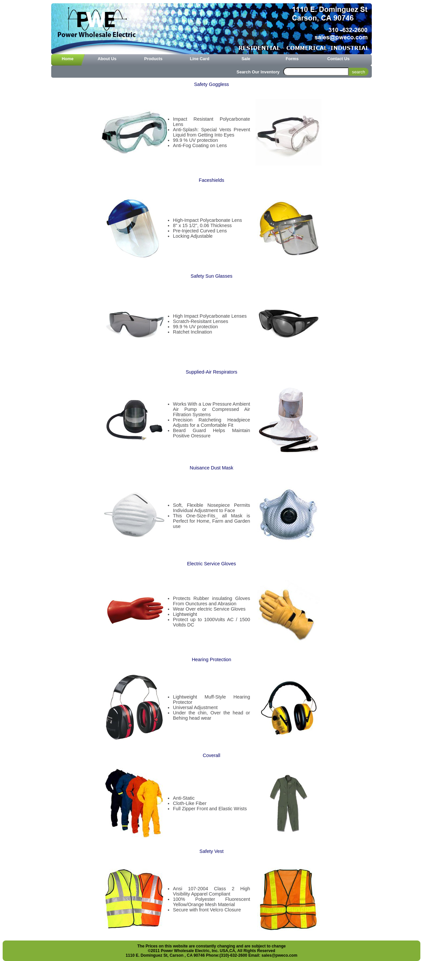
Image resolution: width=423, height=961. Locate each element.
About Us (107, 58)
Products (153, 58)
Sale (246, 58)
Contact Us (338, 58)
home (68, 58)
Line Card (199, 58)
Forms (292, 58)
